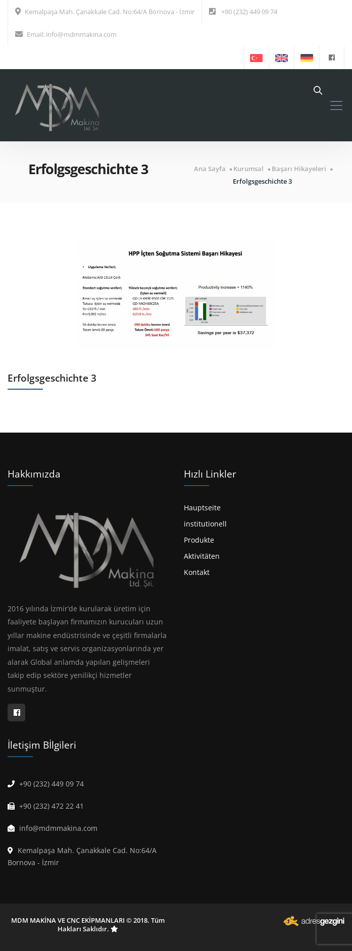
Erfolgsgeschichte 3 (262, 181)
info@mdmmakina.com (81, 34)
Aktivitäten (202, 556)
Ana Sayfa (210, 169)
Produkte (199, 540)
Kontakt (197, 572)
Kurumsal (248, 169)
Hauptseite (202, 507)
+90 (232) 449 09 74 (249, 11)
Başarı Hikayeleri (299, 169)
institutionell (205, 524)
